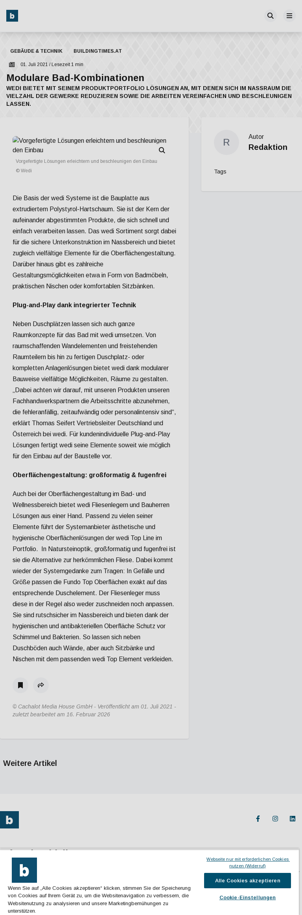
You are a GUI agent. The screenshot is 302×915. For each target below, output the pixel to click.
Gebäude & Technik (36, 51)
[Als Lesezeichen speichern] (20, 666)
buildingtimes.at (98, 51)
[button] (41, 666)
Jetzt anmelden (28, 881)
